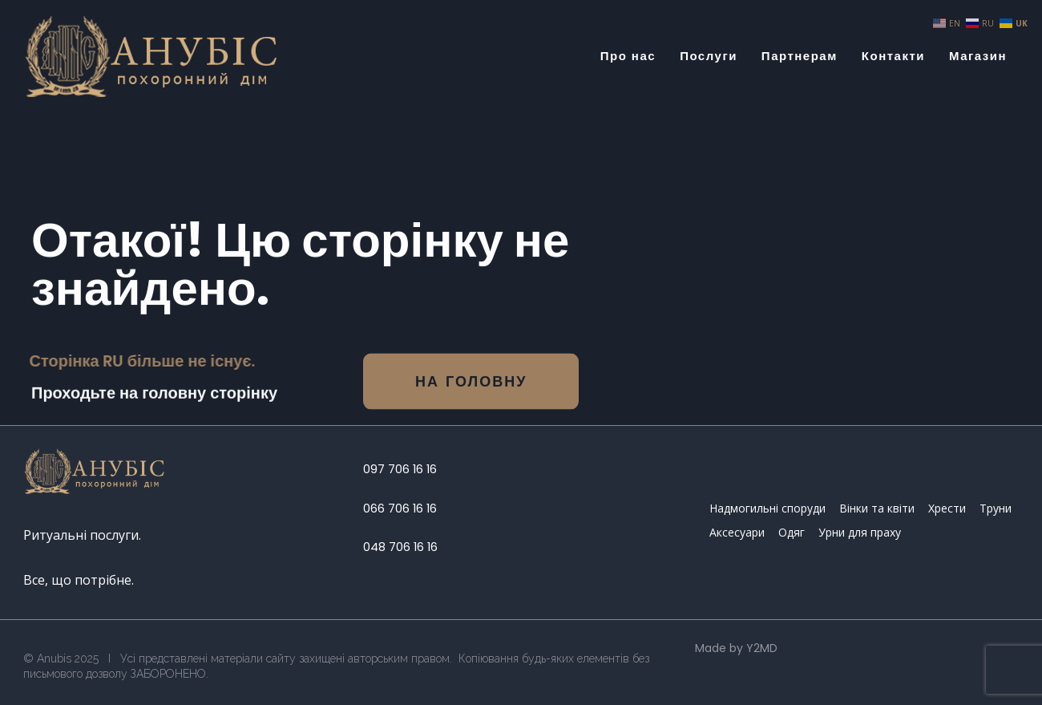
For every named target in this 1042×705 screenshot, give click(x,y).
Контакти (893, 55)
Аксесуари (737, 532)
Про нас (628, 55)
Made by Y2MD (736, 648)
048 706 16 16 (400, 547)
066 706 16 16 (400, 508)
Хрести (947, 508)
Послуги (708, 55)
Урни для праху (859, 532)
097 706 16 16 (400, 469)
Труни (995, 508)
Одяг (791, 532)
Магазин (978, 55)
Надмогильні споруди (767, 508)
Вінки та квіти (877, 508)
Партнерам (799, 55)
